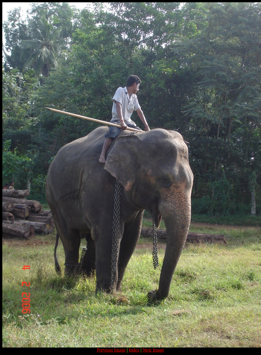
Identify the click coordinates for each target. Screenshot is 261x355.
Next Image (153, 350)
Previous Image (111, 350)
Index (134, 350)
